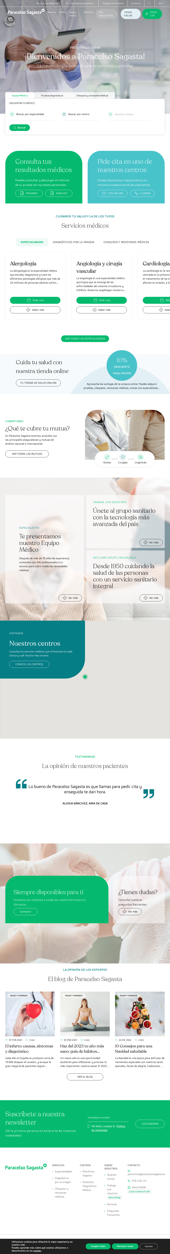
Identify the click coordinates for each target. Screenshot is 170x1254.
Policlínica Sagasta (88, 1173)
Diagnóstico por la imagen (63, 1180)
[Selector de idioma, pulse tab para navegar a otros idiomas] (160, 3)
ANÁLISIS (58, 193)
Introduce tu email (99, 1117)
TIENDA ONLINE (128, 14)
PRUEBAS (29, 193)
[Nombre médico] (129, 114)
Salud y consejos (19, 995)
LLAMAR (142, 193)
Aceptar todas (98, 1246)
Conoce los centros (29, 664)
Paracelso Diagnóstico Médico (89, 1186)
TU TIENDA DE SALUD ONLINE (38, 383)
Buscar (22, 127)
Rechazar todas (125, 1246)
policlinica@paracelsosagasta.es (146, 1174)
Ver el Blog (85, 1077)
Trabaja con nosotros (113, 3)
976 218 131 (139, 1180)
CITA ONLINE (112, 193)
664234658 (139, 1187)
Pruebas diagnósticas (52, 95)
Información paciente (80, 3)
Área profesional (47, 3)
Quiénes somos (111, 1176)
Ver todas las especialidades (85, 338)
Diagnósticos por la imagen (73, 242)
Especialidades (32, 242)
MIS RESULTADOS (106, 14)
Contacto (136, 3)
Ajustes (149, 1246)
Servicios (51, 14)
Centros (63, 14)
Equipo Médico (20, 95)
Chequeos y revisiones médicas (92, 95)
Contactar (25, 911)
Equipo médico (73, 14)
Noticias (112, 1204)
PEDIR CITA (151, 14)
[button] (31, 115)
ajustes (37, 1250)
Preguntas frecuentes (113, 1213)
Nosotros (88, 14)
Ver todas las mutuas (27, 454)
